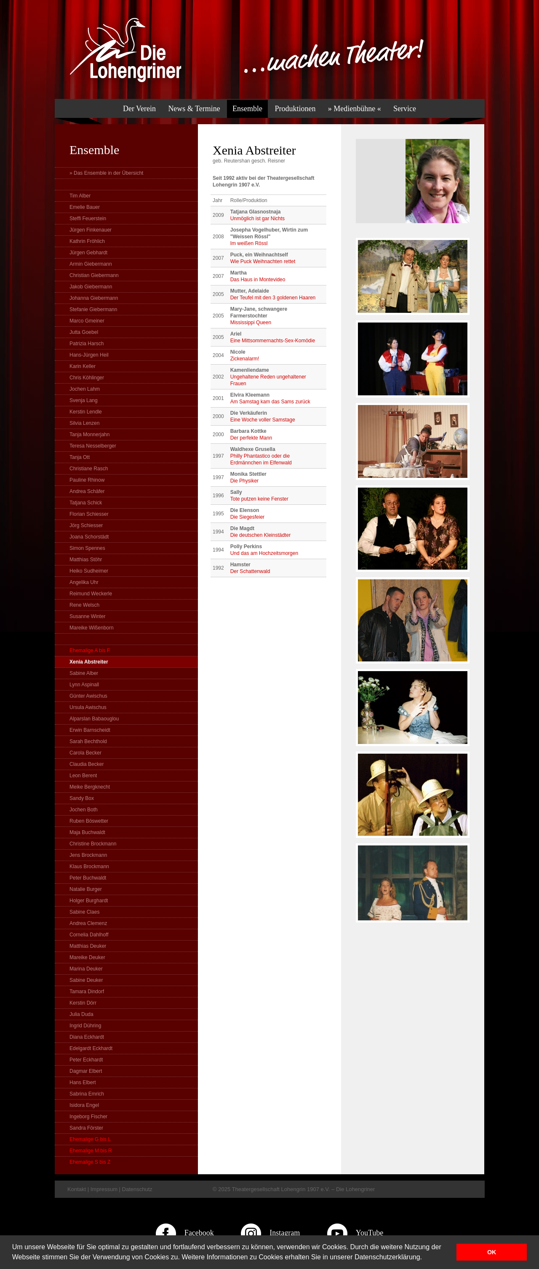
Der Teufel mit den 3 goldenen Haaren (273, 298)
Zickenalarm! (244, 359)
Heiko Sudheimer (88, 571)
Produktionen (295, 108)
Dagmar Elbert (85, 1071)
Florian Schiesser (89, 514)
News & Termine (194, 108)
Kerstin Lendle (85, 412)
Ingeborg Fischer (88, 1117)
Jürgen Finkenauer (90, 230)
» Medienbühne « (354, 108)
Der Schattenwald (250, 571)
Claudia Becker (86, 764)
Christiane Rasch (88, 469)
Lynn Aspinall (84, 685)
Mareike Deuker (87, 957)
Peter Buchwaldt (87, 878)
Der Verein (139, 108)
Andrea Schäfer (86, 491)
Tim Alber (80, 196)
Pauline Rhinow (86, 480)
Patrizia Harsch (86, 344)
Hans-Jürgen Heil (89, 355)
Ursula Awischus (88, 707)
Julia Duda (81, 1014)
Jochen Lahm (84, 389)
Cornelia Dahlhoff (89, 935)
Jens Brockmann (88, 855)
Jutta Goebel (83, 332)
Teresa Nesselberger (92, 446)
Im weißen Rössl (249, 243)
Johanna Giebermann (93, 298)
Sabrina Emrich (86, 1094)
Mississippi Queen (250, 322)
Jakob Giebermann (90, 287)
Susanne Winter (87, 616)
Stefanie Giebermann (93, 309)
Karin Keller (82, 366)
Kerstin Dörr (82, 1003)
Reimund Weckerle (90, 594)
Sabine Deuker (86, 980)
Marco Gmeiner (86, 321)
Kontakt (76, 1189)
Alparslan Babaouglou (94, 719)
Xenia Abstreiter (88, 662)
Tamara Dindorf (86, 991)
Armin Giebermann (90, 264)
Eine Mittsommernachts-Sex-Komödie (272, 341)
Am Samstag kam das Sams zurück (270, 402)
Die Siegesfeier (247, 517)
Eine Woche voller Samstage (262, 420)
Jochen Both (83, 810)
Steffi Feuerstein (87, 218)
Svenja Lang (83, 400)
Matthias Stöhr (85, 560)
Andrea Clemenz (88, 923)
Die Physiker (244, 481)
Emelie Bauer (84, 207)
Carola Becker (85, 753)
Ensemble (247, 108)
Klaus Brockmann (89, 866)
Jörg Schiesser (86, 525)
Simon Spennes (87, 548)
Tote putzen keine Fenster (259, 499)
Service (404, 108)
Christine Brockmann (92, 844)
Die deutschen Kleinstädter (260, 535)
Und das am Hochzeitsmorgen (264, 553)
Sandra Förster (86, 1128)
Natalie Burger (85, 889)
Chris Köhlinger (86, 378)
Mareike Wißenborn (91, 628)
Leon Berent (83, 775)
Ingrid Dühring (85, 1026)
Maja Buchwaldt (87, 832)
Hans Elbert (82, 1082)
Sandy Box (81, 798)
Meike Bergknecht (89, 787)
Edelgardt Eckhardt (90, 1048)
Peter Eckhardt (86, 1060)
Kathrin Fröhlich (87, 241)
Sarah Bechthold (88, 741)
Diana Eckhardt (86, 1037)
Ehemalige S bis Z (89, 1162)
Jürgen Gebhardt (88, 253)
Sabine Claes (84, 912)
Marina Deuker (86, 969)
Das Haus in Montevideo (258, 280)
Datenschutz (137, 1189)
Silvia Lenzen (84, 423)
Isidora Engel (84, 1105)
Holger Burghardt (88, 901)
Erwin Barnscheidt (89, 730)
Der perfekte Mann (251, 438)
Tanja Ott (79, 457)
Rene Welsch (84, 605)
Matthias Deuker (87, 946)
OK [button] (491, 1252)
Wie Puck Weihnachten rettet (263, 261)
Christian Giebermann (94, 275)
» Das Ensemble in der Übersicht (106, 173)
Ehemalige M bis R (90, 1151)
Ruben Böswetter (88, 821)
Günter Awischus (88, 696)
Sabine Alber (83, 673)
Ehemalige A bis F (89, 650)
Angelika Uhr (84, 582)
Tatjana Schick (85, 503)
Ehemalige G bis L (90, 1139)
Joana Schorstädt (89, 537)
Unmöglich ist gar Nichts (257, 218)
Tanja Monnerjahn (89, 434)
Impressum (104, 1189)
